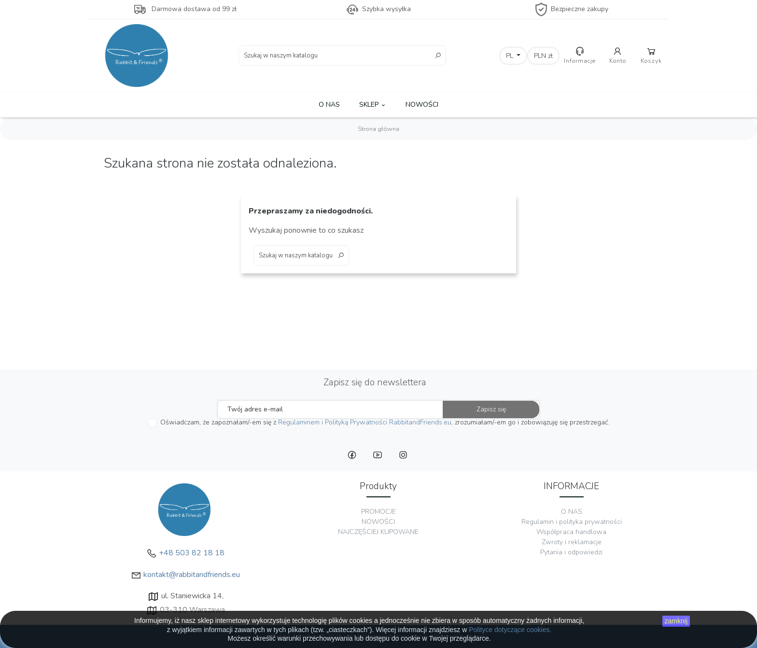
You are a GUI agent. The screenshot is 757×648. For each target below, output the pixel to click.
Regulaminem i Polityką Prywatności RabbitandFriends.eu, (365, 422)
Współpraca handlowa (571, 531)
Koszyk (651, 55)
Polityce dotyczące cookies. (510, 630)
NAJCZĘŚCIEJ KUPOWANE (378, 531)
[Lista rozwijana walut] (543, 56)
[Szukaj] (342, 55)
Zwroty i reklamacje (572, 542)
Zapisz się (491, 409)
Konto (617, 55)
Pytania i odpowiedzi (571, 552)
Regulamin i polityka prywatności (571, 521)
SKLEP (372, 104)
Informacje (580, 55)
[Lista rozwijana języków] (513, 56)
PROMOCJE (378, 511)
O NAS (329, 104)
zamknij (676, 621)
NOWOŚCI (422, 104)
